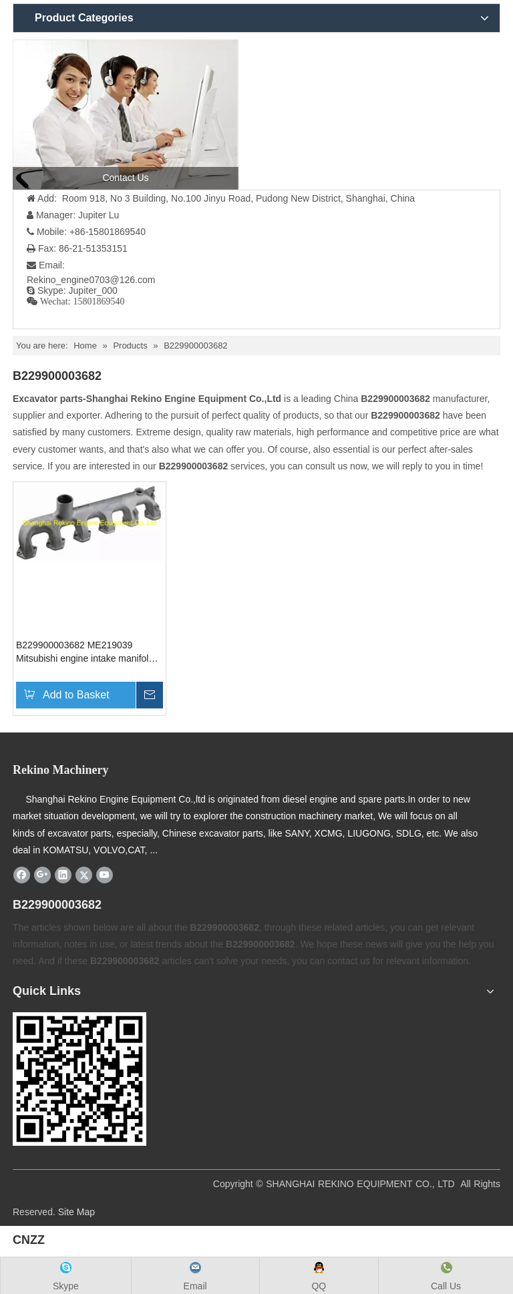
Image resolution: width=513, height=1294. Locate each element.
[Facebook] (21, 874)
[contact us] (125, 114)
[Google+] (42, 874)
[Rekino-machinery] (79, 1079)
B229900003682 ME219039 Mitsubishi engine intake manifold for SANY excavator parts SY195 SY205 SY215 (85, 652)
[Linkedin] (63, 874)
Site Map (76, 1212)
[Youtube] (104, 874)
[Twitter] (83, 874)
